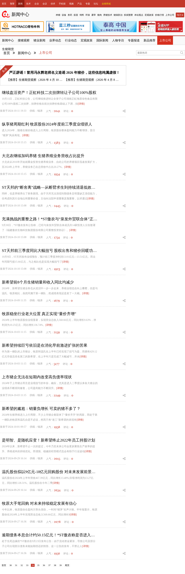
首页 (4, 3)
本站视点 (138, 15)
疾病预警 (128, 15)
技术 (28, 3)
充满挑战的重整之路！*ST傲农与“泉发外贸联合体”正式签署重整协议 (50, 219)
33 (27, 565)
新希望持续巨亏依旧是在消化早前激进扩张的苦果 (44, 345)
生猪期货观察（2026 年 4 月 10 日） (42, 79)
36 (44, 565)
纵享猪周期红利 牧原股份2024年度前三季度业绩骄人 (47, 124)
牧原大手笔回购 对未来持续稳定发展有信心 (39, 503)
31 (16, 565)
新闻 (20, 3)
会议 (45, 3)
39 (60, 565)
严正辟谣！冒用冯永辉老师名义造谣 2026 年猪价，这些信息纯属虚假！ (64, 72)
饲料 (82, 15)
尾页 (67, 565)
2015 (57, 458)
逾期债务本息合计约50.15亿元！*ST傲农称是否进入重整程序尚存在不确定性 (50, 535)
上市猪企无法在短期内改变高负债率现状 (37, 377)
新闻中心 (24, 53)
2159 (57, 332)
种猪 (58, 15)
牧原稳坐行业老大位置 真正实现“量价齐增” (39, 314)
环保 (87, 15)
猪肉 (99, 15)
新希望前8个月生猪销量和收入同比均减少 (38, 282)
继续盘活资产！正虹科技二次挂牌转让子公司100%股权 (49, 92)
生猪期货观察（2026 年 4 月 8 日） (99, 79)
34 (33, 565)
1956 (57, 553)
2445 (57, 205)
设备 (64, 15)
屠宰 (93, 15)
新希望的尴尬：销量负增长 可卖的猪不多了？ (41, 408)
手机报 (62, 3)
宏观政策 (149, 15)
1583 (57, 142)
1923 (57, 269)
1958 (57, 427)
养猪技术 (107, 15)
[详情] (81, 103)
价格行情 (159, 15)
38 (55, 565)
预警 (12, 3)
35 (38, 565)
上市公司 (169, 15)
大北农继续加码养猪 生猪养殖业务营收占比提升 (43, 156)
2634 (57, 490)
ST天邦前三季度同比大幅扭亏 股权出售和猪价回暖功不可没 (50, 250)
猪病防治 (118, 15)
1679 (57, 300)
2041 (57, 111)
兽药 (70, 15)
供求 (53, 3)
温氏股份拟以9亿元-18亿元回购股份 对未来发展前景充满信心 (50, 472)
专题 (87, 3)
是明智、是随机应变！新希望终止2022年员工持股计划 (48, 440)
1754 (57, 237)
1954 (57, 174)
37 (49, 565)
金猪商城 (106, 3)
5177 (56, 363)
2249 (57, 395)
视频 (71, 3)
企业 (36, 3)
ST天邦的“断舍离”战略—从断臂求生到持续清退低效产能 (50, 187)
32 (22, 565)
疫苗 (76, 15)
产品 (79, 3)
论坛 (96, 3)
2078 (57, 521)
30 (10, 565)
